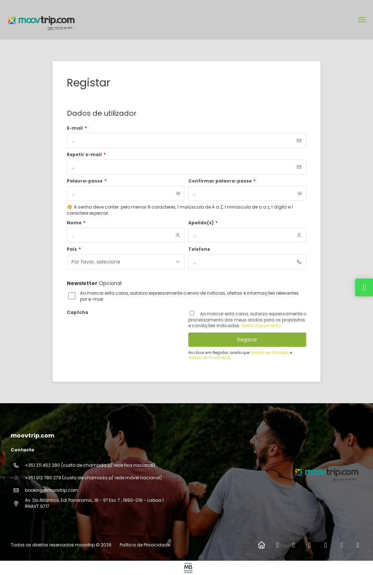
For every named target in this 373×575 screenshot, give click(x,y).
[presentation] (121, 331)
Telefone (199, 249)
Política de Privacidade (209, 357)
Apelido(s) (203, 223)
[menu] (361, 19)
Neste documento (260, 325)
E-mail (77, 128)
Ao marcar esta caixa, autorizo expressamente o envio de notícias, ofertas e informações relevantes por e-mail (189, 296)
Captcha (77, 312)
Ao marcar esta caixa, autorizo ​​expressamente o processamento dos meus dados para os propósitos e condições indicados (247, 320)
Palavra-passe (86, 181)
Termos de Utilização (270, 352)
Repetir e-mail (86, 155)
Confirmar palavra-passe (221, 181)
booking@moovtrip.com (51, 490)
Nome (76, 223)
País (74, 249)
